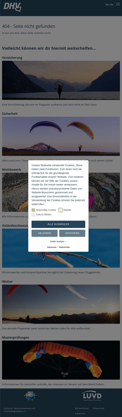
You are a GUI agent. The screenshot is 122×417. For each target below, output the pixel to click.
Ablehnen (44, 233)
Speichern (72, 233)
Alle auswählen (58, 224)
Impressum (51, 247)
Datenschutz (64, 247)
